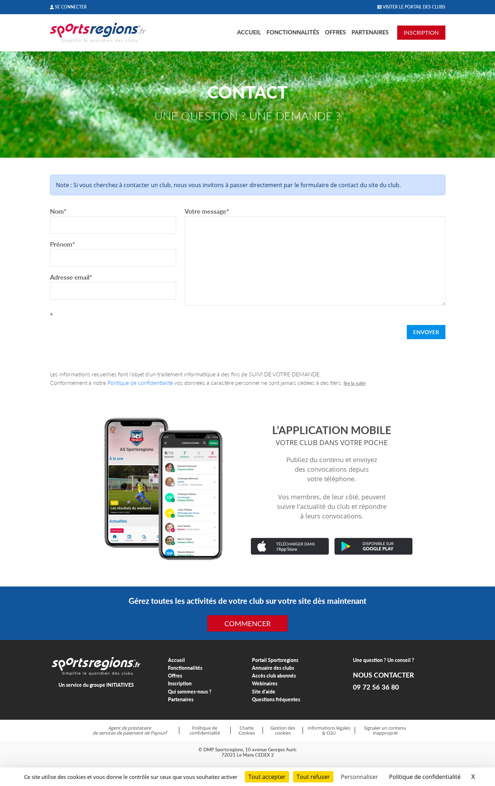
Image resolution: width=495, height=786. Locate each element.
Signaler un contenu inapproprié (385, 730)
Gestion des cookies (282, 730)
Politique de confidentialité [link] (425, 777)
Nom (58, 211)
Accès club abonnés (274, 676)
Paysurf (159, 733)
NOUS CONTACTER (383, 675)
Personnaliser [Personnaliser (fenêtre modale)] (359, 777)
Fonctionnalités (292, 32)
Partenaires (370, 32)
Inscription (180, 683)
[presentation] (104, 333)
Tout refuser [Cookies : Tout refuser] (313, 777)
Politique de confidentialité (140, 382)
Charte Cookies (246, 730)
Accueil (249, 32)
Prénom (62, 244)
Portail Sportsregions (275, 660)
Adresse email (71, 277)
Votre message (207, 211)
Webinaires (264, 683)
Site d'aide (263, 692)
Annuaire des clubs (273, 668)
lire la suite (355, 383)
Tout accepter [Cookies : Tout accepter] (267, 777)
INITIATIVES (120, 685)
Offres (335, 32)
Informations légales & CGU (329, 730)
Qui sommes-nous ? (190, 692)
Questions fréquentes (276, 699)
